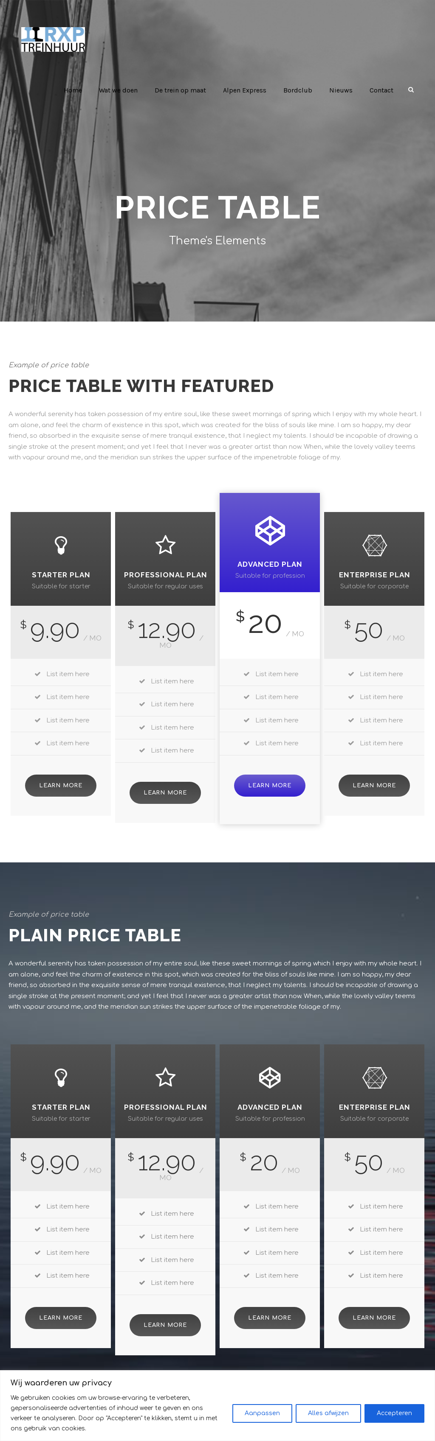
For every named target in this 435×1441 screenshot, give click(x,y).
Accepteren (394, 1418)
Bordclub (300, 90)
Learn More (60, 774)
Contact (381, 90)
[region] (217, 1410)
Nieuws (341, 90)
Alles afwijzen (328, 1418)
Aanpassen (262, 1418)
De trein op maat (184, 90)
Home (76, 90)
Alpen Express (248, 90)
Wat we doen (122, 90)
